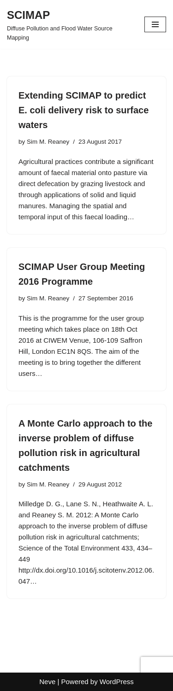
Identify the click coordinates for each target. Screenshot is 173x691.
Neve (47, 681)
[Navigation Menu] (155, 24)
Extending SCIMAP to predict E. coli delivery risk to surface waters (83, 110)
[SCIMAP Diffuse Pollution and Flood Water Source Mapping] (69, 24)
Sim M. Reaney (48, 141)
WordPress (117, 681)
